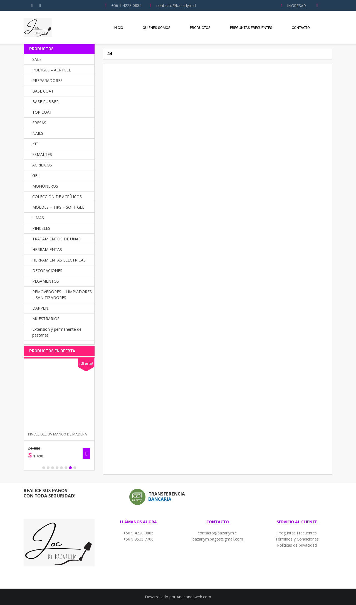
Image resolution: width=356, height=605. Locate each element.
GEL (35, 175)
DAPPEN (40, 308)
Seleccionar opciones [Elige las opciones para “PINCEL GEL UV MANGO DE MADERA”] (86, 453)
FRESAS (39, 122)
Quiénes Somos (156, 28)
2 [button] (48, 467)
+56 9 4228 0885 (138, 533)
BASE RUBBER (45, 101)
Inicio (118, 28)
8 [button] (74, 467)
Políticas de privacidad (297, 545)
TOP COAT (42, 112)
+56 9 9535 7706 (138, 539)
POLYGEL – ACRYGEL (51, 70)
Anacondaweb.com (194, 596)
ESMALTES (42, 154)
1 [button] (43, 467)
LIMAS (38, 217)
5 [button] (61, 467)
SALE (36, 59)
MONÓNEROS (45, 186)
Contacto (301, 28)
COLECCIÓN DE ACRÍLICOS (57, 196)
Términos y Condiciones (297, 539)
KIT (35, 143)
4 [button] (57, 467)
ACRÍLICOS (42, 165)
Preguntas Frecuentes (251, 28)
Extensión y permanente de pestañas (56, 332)
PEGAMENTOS (45, 281)
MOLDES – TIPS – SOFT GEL (58, 207)
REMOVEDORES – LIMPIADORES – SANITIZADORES (62, 294)
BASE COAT (43, 91)
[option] (59, 413)
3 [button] (52, 467)
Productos (200, 28)
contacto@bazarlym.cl (218, 533)
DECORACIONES (47, 270)
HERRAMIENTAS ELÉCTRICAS (59, 260)
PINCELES (41, 228)
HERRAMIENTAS (47, 249)
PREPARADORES (47, 80)
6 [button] (66, 467)
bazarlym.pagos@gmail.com (217, 539)
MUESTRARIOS (46, 318)
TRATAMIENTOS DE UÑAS (56, 238)
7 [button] (70, 467)
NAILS (37, 133)
